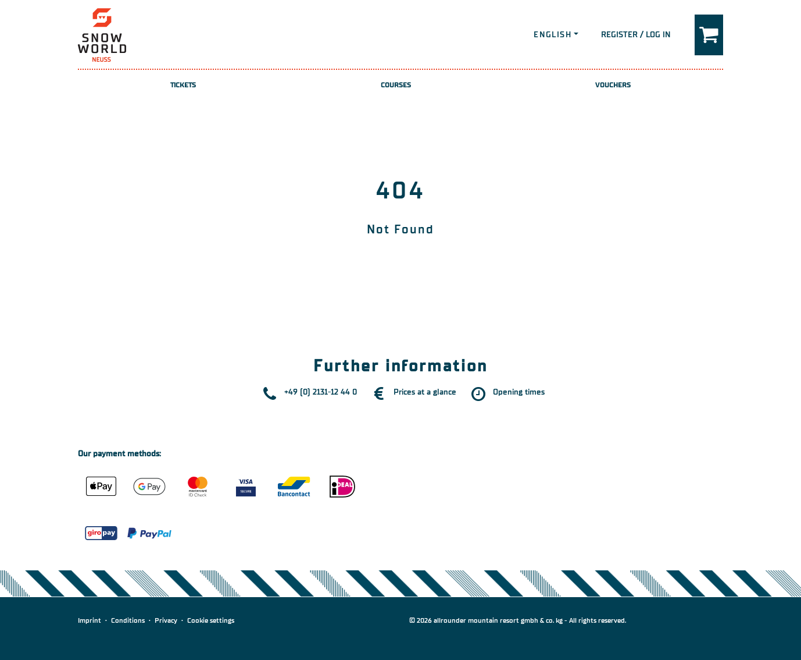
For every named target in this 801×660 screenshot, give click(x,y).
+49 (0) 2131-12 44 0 (320, 392)
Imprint (89, 620)
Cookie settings (210, 620)
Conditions (128, 620)
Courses (396, 85)
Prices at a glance (425, 392)
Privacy (166, 620)
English (552, 35)
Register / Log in (636, 35)
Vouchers (613, 85)
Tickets (183, 85)
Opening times (519, 392)
